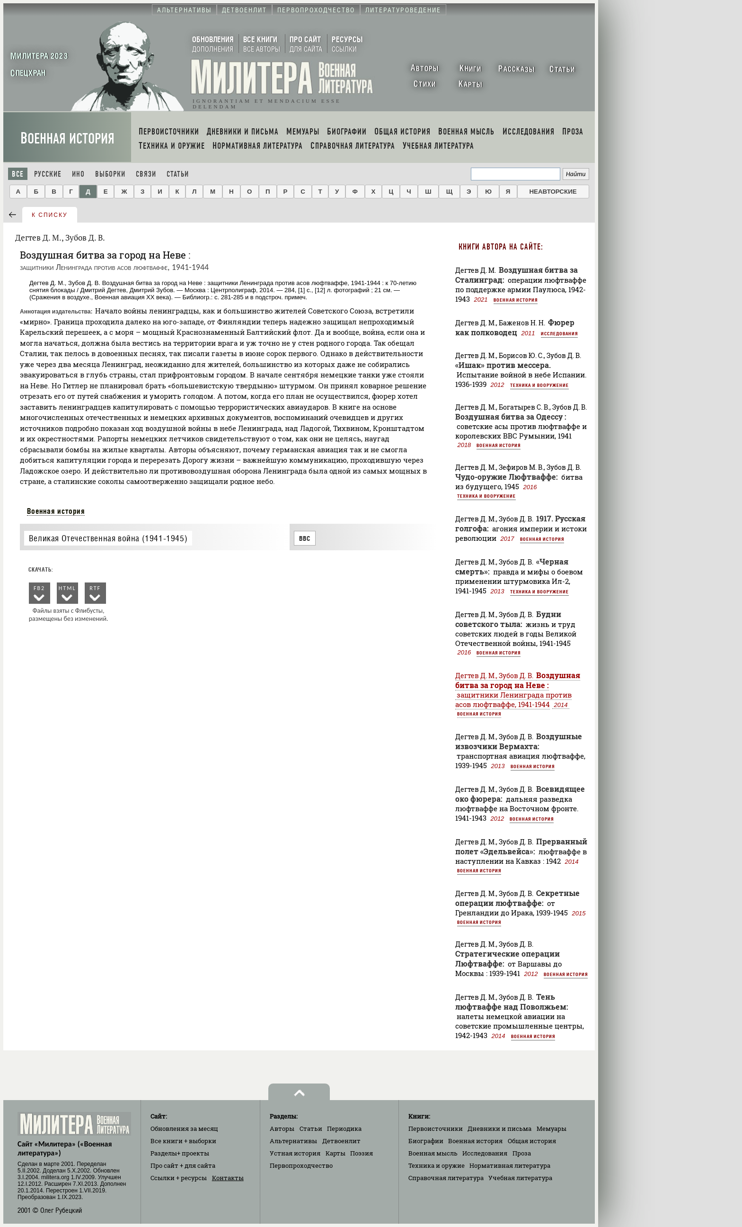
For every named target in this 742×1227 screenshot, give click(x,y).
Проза (521, 1153)
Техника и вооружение (539, 385)
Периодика (344, 1128)
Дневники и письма (499, 1128)
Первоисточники (435, 1128)
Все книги (183, 1141)
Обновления (184, 1128)
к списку (50, 215)
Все (18, 174)
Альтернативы (293, 1141)
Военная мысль (433, 1153)
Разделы (179, 1153)
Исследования (559, 333)
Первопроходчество (301, 1165)
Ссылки (178, 1177)
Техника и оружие (436, 1165)
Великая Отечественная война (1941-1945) (108, 538)
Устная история (295, 1153)
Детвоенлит (341, 1141)
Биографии (425, 1141)
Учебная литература (520, 1177)
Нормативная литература (509, 1165)
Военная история (67, 138)
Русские (48, 174)
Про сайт (182, 1165)
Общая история (532, 1141)
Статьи (178, 174)
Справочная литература (446, 1177)
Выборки (110, 174)
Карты (335, 1153)
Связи (146, 174)
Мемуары (551, 1128)
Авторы (282, 1128)
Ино (78, 174)
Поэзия (361, 1153)
